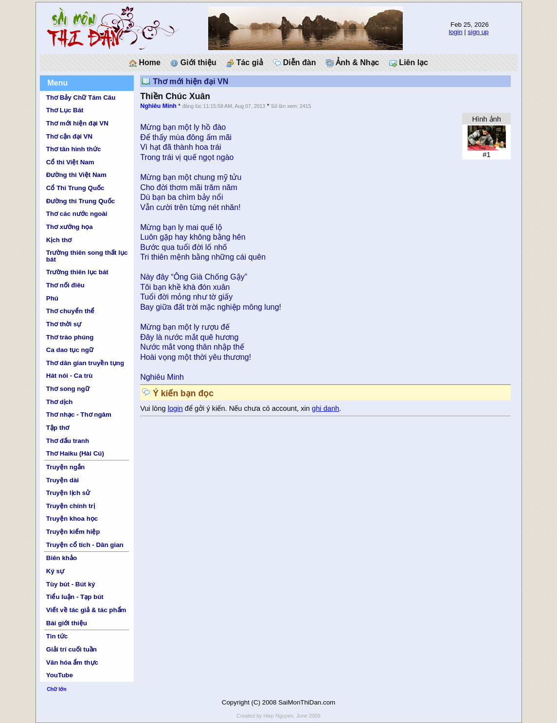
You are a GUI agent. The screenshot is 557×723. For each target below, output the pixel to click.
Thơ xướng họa (69, 226)
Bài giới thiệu (66, 623)
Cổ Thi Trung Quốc (75, 188)
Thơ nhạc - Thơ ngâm (78, 414)
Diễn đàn (294, 62)
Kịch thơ (59, 240)
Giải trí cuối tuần (71, 649)
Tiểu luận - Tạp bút (75, 596)
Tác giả (244, 62)
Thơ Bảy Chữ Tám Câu (80, 97)
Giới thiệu (193, 62)
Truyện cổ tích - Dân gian (85, 544)
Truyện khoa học (72, 518)
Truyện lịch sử (68, 492)
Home (145, 62)
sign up (478, 31)
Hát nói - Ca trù (69, 375)
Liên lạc (408, 62)
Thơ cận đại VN (69, 136)
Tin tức (57, 636)
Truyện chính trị (70, 506)
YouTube (59, 675)
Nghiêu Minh (158, 106)
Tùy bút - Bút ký (70, 584)
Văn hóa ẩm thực (72, 662)
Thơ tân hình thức (73, 149)
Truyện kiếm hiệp (73, 531)
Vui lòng (154, 408)
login (455, 31)
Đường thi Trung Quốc (80, 201)
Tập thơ (58, 427)
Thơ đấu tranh (67, 440)
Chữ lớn (57, 689)
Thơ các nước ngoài (77, 213)
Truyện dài (62, 480)
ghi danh (325, 408)
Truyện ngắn (65, 467)
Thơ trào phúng (70, 337)
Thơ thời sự (63, 324)
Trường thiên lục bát (77, 272)
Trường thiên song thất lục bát (87, 256)
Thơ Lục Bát (65, 110)
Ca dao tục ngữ (69, 349)
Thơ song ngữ (68, 388)
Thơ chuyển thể (70, 311)
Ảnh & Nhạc (352, 62)
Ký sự (55, 571)
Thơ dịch (59, 402)
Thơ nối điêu (65, 285)
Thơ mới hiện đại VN (77, 123)
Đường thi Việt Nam (76, 174)
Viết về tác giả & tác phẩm (86, 610)
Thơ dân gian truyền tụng (85, 363)
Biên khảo (61, 558)
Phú (52, 298)
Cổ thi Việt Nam (70, 162)
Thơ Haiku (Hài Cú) (75, 453)
